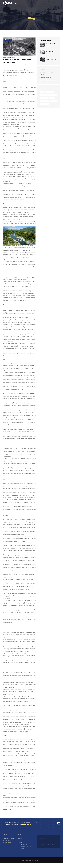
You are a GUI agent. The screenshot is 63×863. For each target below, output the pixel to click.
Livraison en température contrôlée (47, 80)
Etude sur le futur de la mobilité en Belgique (50, 52)
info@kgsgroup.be (25, 824)
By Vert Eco (6, 57)
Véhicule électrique (45, 103)
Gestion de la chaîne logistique (46, 72)
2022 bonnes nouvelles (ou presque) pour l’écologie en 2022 (51, 45)
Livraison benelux (43, 74)
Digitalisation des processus (45, 77)
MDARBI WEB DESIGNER (36, 860)
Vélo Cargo (44, 95)
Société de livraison (49, 92)
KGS (42, 92)
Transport (12, 57)
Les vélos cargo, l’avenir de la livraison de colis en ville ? (51, 59)
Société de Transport (52, 95)
